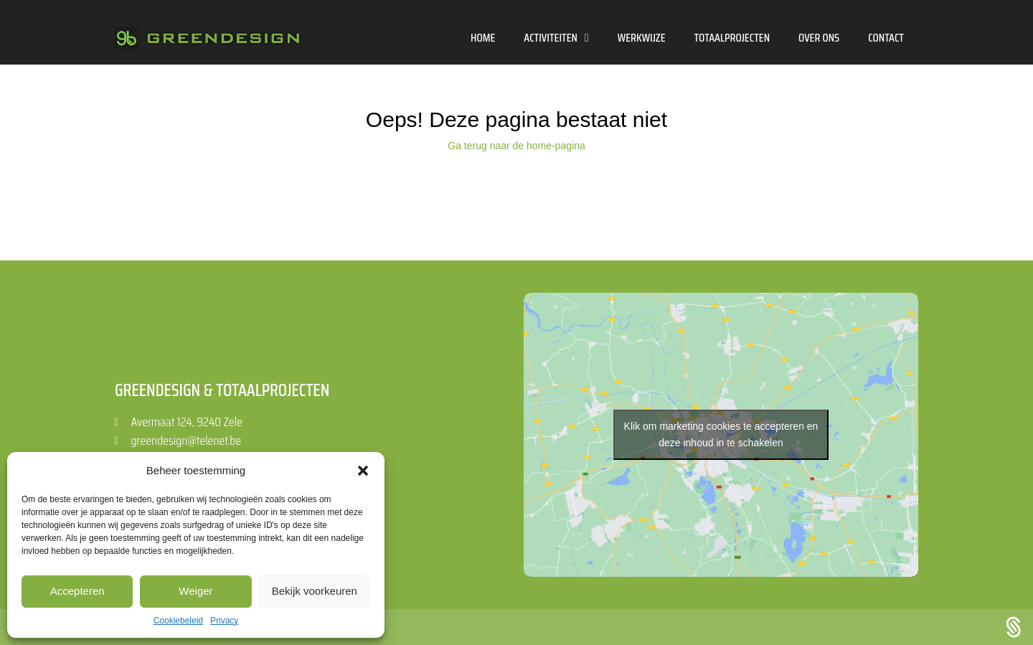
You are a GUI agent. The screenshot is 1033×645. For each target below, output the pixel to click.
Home (483, 38)
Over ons (818, 38)
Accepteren (77, 591)
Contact (886, 38)
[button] (363, 470)
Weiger (195, 591)
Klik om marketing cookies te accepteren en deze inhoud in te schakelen (721, 434)
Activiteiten (556, 38)
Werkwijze (642, 38)
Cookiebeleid (178, 621)
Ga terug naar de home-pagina (516, 145)
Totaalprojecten (732, 38)
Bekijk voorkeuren (314, 591)
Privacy (224, 621)
